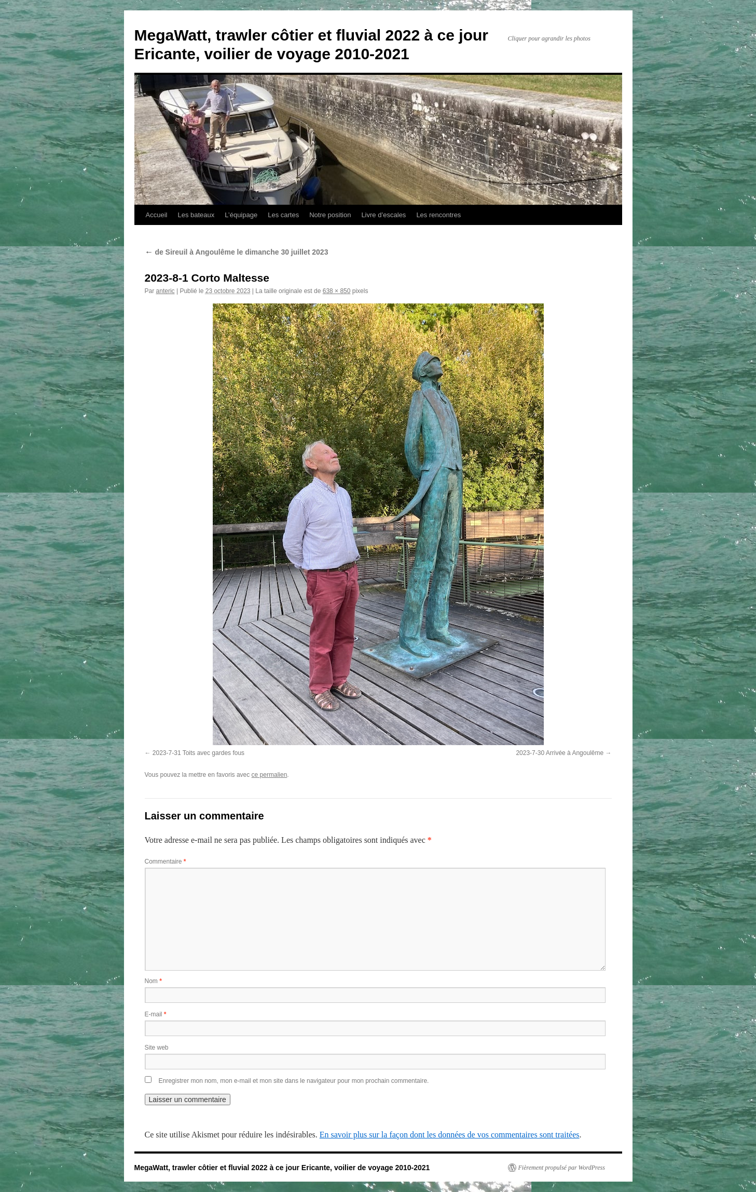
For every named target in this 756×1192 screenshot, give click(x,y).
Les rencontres (438, 215)
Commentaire (165, 861)
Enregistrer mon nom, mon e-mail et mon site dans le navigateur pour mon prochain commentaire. (294, 1080)
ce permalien (269, 774)
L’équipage (241, 215)
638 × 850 (337, 291)
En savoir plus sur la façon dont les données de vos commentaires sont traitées (450, 1134)
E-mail (156, 1014)
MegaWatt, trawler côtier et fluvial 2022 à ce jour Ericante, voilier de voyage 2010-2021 (282, 1167)
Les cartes (283, 215)
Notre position (330, 215)
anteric (165, 291)
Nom (153, 981)
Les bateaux (195, 215)
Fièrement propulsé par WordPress (561, 1167)
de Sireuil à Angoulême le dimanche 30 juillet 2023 (236, 252)
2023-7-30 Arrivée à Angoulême (559, 753)
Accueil (157, 215)
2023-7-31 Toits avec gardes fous (198, 753)
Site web (157, 1047)
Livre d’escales (383, 215)
